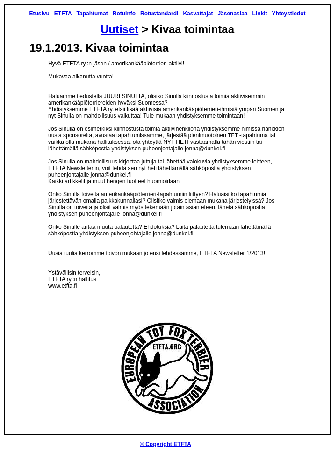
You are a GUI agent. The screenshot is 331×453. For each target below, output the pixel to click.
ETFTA (63, 13)
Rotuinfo (124, 13)
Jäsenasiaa (232, 13)
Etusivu (39, 13)
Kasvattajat (198, 13)
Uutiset (119, 29)
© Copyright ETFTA (165, 444)
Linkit (259, 13)
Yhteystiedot (288, 13)
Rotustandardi (159, 13)
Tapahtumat (92, 13)
